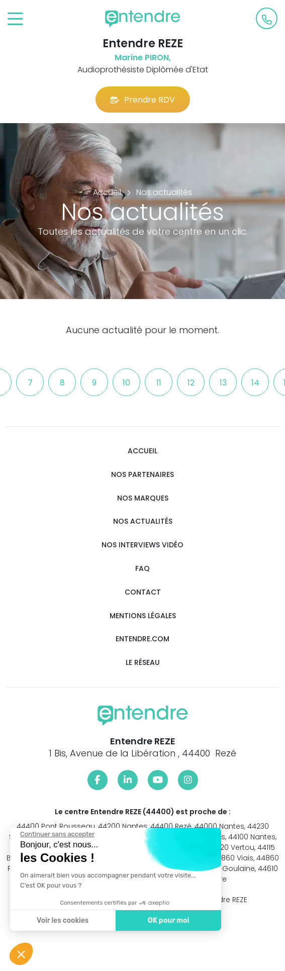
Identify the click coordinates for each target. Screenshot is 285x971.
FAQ (142, 568)
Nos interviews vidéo (142, 545)
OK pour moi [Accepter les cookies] (168, 920)
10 (126, 383)
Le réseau (143, 662)
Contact (143, 592)
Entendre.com (142, 639)
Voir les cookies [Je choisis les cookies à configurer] (62, 920)
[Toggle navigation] (15, 19)
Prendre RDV (143, 100)
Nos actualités (142, 521)
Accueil (142, 451)
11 (158, 383)
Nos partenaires (142, 474)
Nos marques (142, 498)
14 (255, 383)
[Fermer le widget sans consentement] (57, 834)
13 (223, 383)
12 (191, 383)
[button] (21, 954)
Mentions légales (143, 616)
